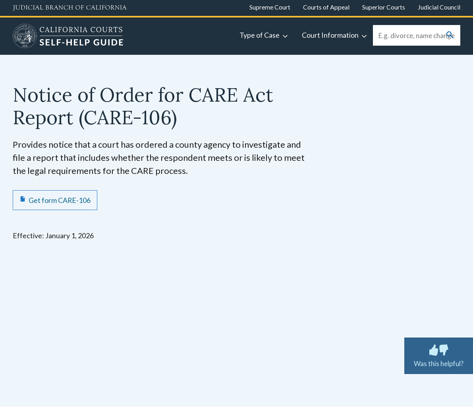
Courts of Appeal (326, 7)
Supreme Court (269, 7)
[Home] (68, 37)
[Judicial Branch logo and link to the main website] (70, 8)
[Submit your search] (450, 35)
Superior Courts (383, 7)
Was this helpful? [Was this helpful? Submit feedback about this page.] (438, 354)
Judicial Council (439, 7)
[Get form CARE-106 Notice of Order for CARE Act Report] (55, 200)
